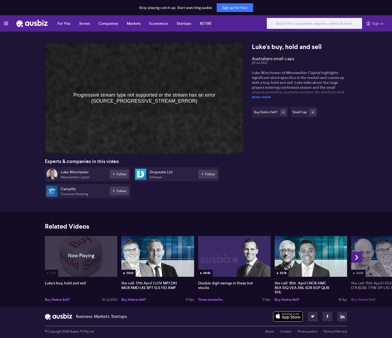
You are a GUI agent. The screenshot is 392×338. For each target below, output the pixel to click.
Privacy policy (307, 331)
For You (64, 23)
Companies (108, 23)
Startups (184, 23)
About (269, 331)
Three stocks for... (211, 299)
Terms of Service (335, 331)
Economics (158, 23)
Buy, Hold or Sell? (57, 299)
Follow (283, 112)
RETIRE (206, 23)
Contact (286, 331)
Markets (133, 23)
